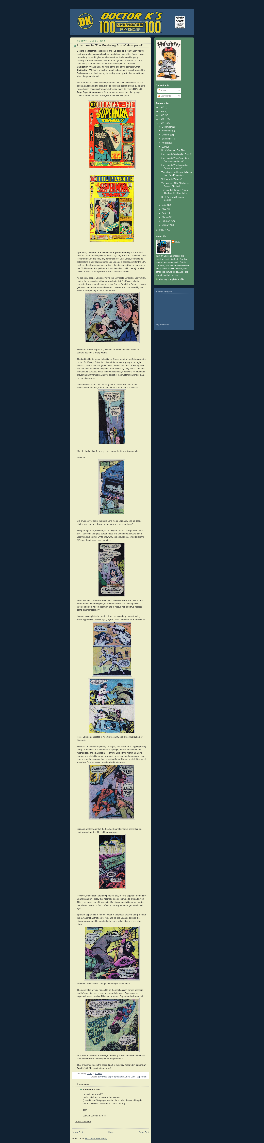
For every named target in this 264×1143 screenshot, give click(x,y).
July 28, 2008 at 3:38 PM (94, 1116)
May (164, 209)
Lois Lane (131, 1077)
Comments (164, 96)
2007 (162, 230)
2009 (162, 119)
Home (111, 1132)
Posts (162, 90)
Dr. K (177, 241)
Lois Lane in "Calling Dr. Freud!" (176, 154)
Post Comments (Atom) (96, 1138)
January (166, 225)
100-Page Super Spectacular (111, 1077)
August (165, 143)
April (164, 213)
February (166, 221)
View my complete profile (171, 279)
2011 (162, 111)
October (166, 135)
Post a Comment (83, 1121)
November (167, 131)
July (164, 147)
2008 (162, 123)
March (165, 217)
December (167, 127)
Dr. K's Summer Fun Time (173, 150)
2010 (162, 115)
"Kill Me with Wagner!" (171, 179)
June (164, 205)
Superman (141, 1077)
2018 (162, 107)
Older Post (144, 1132)
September (167, 139)
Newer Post (77, 1132)
